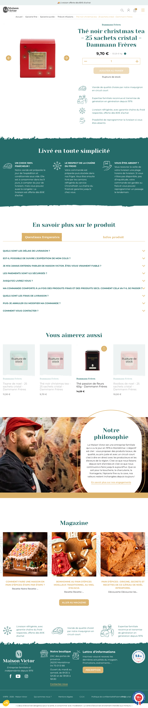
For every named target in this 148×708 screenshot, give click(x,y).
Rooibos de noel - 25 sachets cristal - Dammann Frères (126, 386)
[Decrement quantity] (85, 61)
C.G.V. (82, 697)
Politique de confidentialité (103, 697)
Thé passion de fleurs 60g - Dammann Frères (91, 385)
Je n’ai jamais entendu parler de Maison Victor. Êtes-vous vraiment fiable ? (74, 265)
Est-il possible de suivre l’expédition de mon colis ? (74, 258)
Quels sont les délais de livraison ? (74, 250)
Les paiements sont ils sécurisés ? (74, 273)
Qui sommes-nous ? (43, 697)
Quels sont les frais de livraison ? (74, 295)
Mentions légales (65, 697)
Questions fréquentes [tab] (42, 237)
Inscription (93, 670)
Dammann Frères (111, 24)
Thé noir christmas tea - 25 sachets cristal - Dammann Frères (55, 386)
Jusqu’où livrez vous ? (74, 280)
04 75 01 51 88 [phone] (57, 665)
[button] (6, 703)
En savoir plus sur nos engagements (111, 482)
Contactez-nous (59, 684)
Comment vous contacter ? (74, 310)
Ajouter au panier (111, 70)
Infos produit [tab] (113, 237)
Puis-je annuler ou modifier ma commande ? (74, 303)
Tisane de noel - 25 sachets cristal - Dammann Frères (15, 386)
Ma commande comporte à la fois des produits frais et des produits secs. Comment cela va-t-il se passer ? (74, 288)
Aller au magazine (74, 602)
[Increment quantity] (137, 61)
